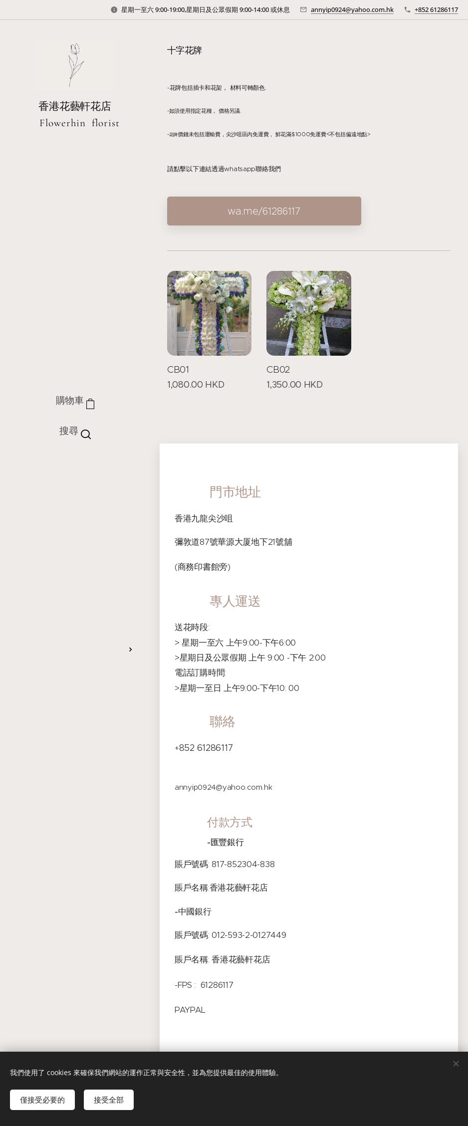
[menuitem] (75, 472)
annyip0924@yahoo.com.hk (352, 9)
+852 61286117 (436, 9)
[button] (75, 431)
